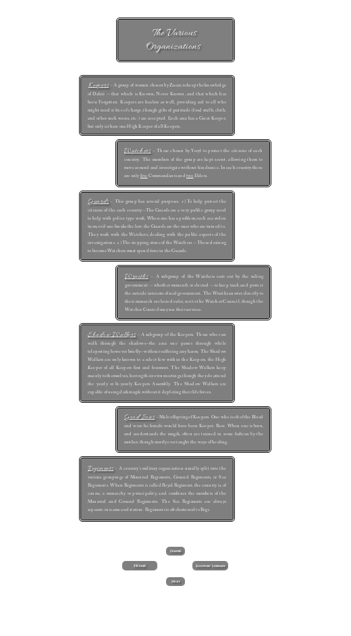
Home (140, 565)
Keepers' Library (210, 566)
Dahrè (176, 551)
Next (175, 581)
